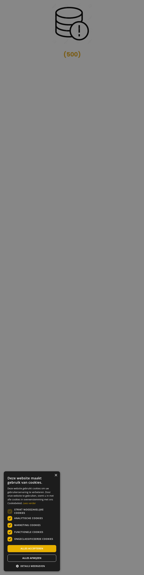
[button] (32, 566)
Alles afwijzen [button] (31, 558)
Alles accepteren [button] (32, 548)
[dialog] (72, 287)
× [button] (55, 475)
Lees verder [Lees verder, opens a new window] (29, 503)
